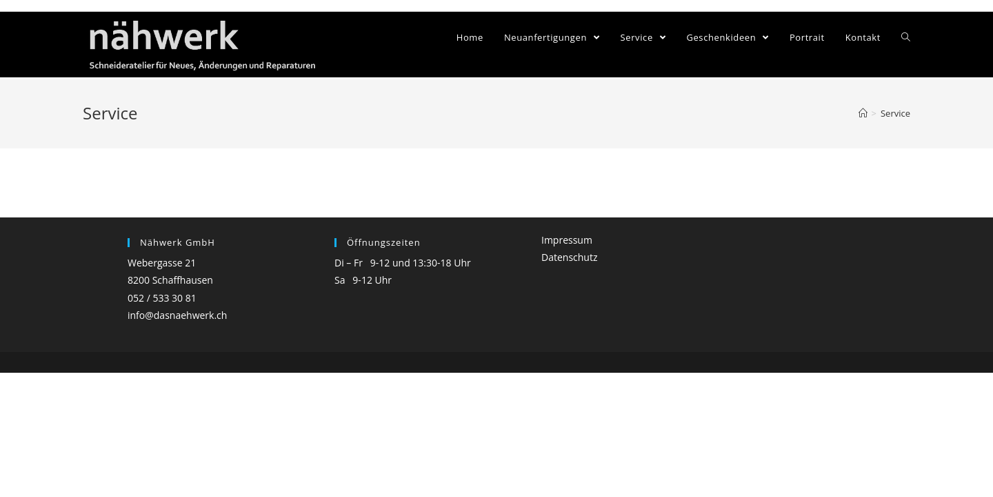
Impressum (566, 239)
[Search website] (906, 37)
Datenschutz (569, 257)
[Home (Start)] (863, 113)
